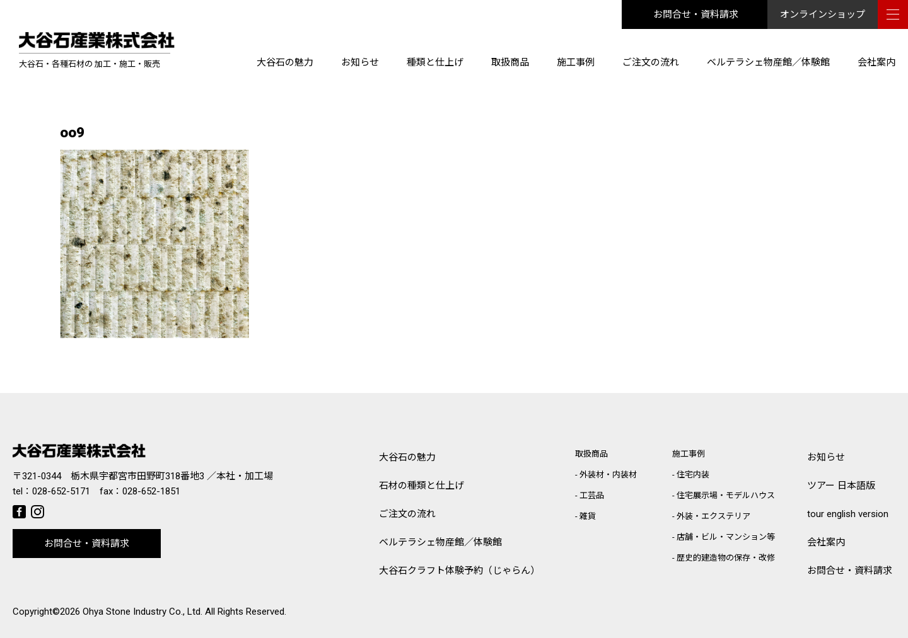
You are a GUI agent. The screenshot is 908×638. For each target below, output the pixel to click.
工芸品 (591, 495)
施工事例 (576, 62)
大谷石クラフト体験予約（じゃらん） (459, 570)
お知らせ (360, 62)
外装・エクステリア (713, 516)
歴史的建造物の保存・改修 (726, 557)
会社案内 (876, 62)
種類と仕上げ (435, 62)
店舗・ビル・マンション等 (726, 537)
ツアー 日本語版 (841, 485)
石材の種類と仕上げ (421, 485)
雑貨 (587, 516)
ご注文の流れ (650, 62)
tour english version (847, 514)
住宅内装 (693, 474)
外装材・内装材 (608, 474)
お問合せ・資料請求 (695, 14)
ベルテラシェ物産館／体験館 (768, 62)
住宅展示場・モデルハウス (726, 495)
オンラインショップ (822, 14)
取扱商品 (510, 62)
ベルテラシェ (440, 542)
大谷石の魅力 (285, 62)
